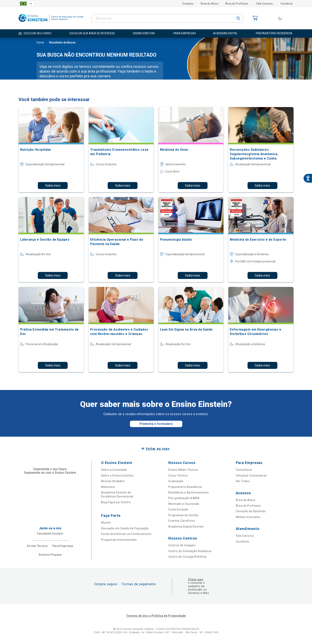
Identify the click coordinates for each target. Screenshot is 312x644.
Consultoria (244, 469)
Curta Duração (178, 509)
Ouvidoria (286, 3)
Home (40, 42)
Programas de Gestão (183, 515)
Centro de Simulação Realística (190, 551)
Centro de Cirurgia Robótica (187, 556)
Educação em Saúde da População (125, 528)
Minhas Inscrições (248, 517)
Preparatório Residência (185, 486)
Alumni (106, 522)
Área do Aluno (209, 3)
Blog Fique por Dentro (116, 502)
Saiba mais (52, 185)
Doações (187, 3)
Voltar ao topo (157, 449)
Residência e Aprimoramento (188, 492)
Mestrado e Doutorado (183, 503)
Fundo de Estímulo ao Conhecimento (126, 534)
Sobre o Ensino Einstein (117, 475)
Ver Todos (243, 481)
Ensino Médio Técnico (183, 469)
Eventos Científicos (181, 520)
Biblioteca (108, 486)
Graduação (175, 481)
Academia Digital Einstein (186, 526)
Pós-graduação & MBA (183, 498)
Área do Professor (236, 3)
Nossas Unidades (113, 481)
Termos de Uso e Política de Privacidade (156, 615)
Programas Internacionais (119, 539)
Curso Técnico (178, 475)
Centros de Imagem (182, 545)
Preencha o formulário (156, 424)
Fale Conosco (264, 3)
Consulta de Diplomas (251, 511)
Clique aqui (195, 579)
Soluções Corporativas (251, 475)
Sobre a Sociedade (114, 469)
